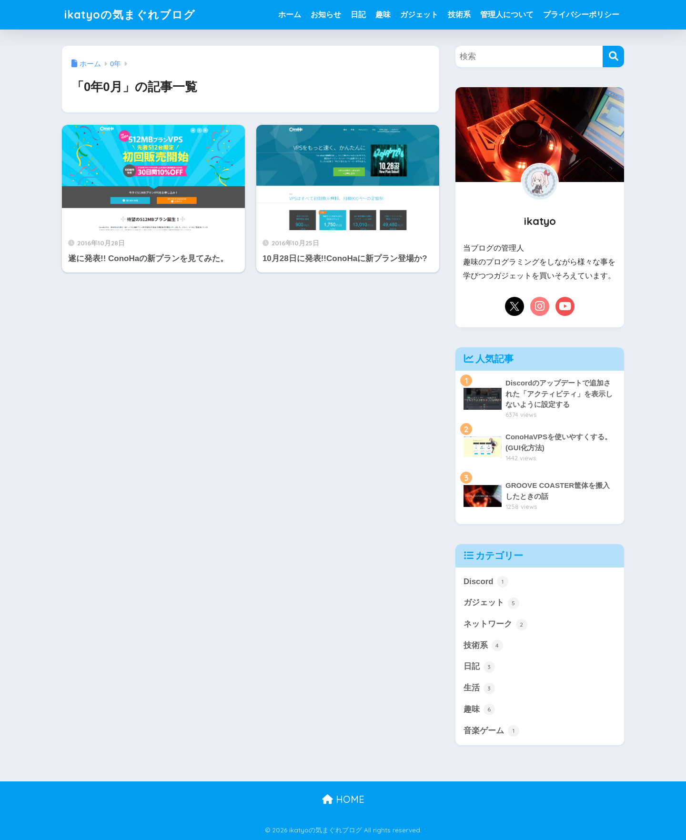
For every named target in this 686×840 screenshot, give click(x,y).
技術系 (459, 14)
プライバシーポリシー (581, 14)
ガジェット (419, 14)
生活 (479, 688)
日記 (358, 14)
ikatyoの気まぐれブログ (129, 14)
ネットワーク (495, 624)
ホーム (289, 14)
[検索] (613, 56)
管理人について (507, 14)
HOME (343, 799)
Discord (486, 581)
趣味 (383, 14)
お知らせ (326, 14)
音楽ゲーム (491, 731)
